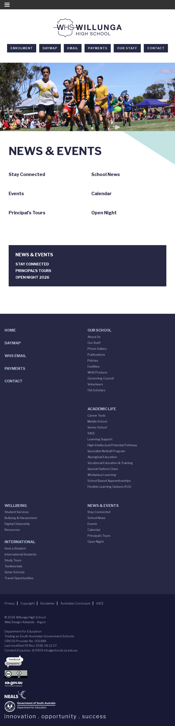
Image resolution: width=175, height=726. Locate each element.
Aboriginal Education (102, 457)
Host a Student (15, 548)
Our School (99, 330)
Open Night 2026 (32, 277)
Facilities (94, 366)
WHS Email (15, 356)
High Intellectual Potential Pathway (112, 445)
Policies (93, 360)
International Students (20, 554)
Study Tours (13, 560)
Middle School (97, 421)
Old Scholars (96, 390)
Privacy (10, 603)
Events (92, 524)
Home (10, 330)
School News (97, 518)
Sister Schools (15, 572)
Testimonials (13, 566)
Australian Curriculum (75, 603)
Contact (156, 48)
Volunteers (95, 384)
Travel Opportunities (19, 578)
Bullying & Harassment (21, 518)
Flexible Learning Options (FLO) (109, 486)
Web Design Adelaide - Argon (25, 622)
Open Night (96, 541)
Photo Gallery (97, 348)
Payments (97, 48)
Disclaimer (47, 603)
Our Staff (127, 48)
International (20, 542)
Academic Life (102, 409)
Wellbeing (16, 505)
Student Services (17, 512)
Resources (12, 530)
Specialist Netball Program (106, 451)
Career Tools (97, 415)
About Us (94, 337)
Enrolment (21, 48)
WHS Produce (97, 372)
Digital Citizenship (17, 524)
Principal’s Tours (33, 271)
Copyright (28, 603)
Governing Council (101, 378)
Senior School (97, 427)
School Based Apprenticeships (109, 480)
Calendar (94, 530)
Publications (96, 354)
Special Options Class (103, 469)
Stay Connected (32, 264)
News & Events (103, 505)
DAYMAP (50, 48)
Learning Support (100, 439)
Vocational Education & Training (110, 463)
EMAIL (72, 48)
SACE (91, 433)
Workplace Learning (102, 475)
